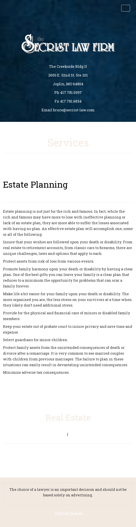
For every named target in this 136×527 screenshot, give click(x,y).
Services (68, 142)
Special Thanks (69, 513)
